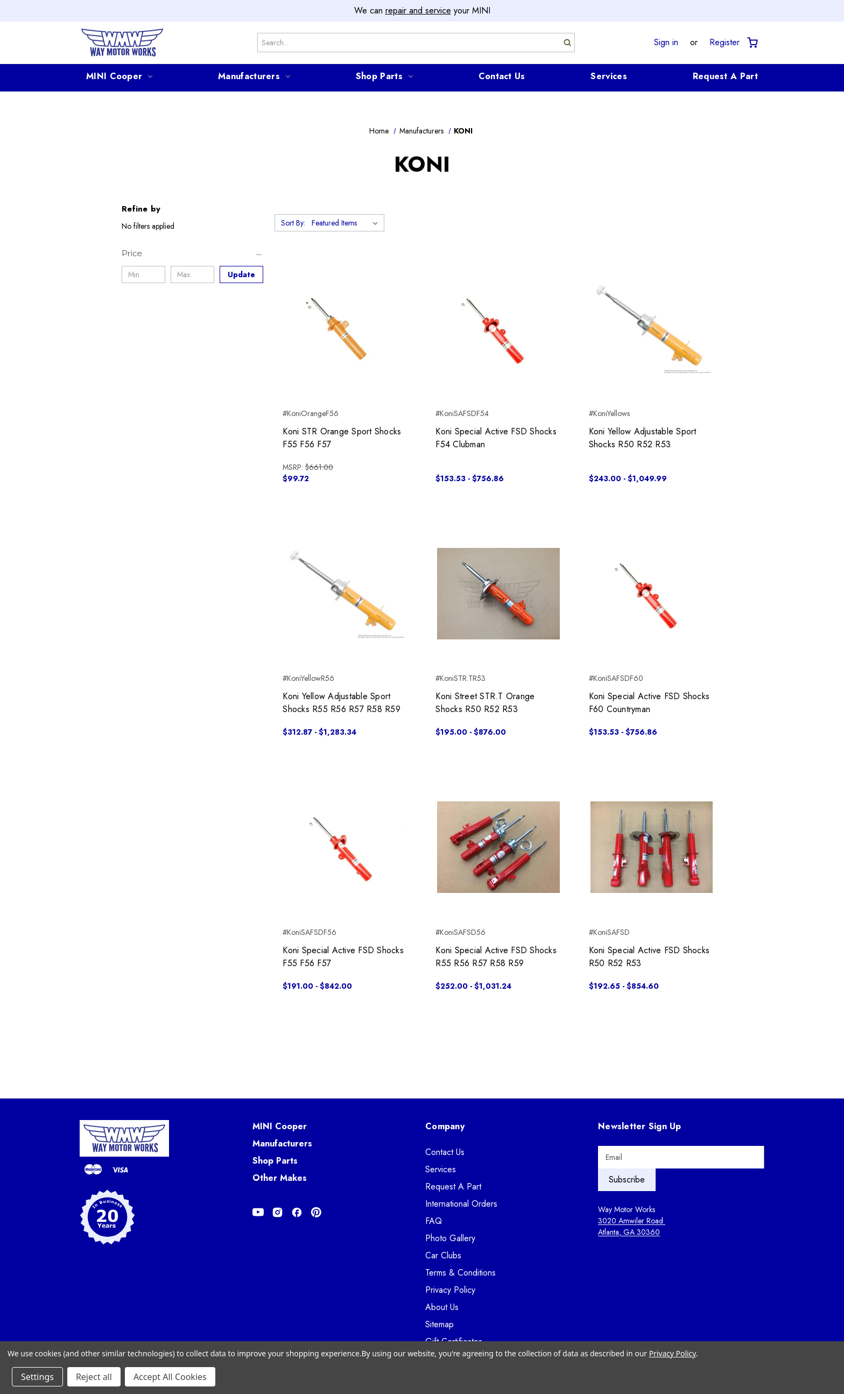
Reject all (94, 1377)
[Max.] (192, 274)
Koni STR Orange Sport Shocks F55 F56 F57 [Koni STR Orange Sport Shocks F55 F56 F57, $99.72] (342, 437)
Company (445, 1126)
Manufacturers (254, 76)
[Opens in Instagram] (277, 1212)
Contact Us (502, 76)
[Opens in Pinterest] (316, 1212)
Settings (37, 1377)
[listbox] (347, 223)
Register (724, 42)
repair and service (418, 10)
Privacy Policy (450, 1290)
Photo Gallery (450, 1238)
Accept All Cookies (170, 1377)
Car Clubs (443, 1255)
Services (608, 76)
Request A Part (725, 76)
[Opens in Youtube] (258, 1212)
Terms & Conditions (460, 1272)
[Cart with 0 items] (752, 42)
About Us (442, 1307)
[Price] (192, 253)
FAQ (433, 1221)
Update (241, 274)
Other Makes (279, 1178)
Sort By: (293, 222)
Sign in (666, 42)
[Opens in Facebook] (297, 1212)
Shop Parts (384, 76)
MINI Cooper (119, 76)
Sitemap (439, 1324)
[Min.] (143, 274)
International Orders (461, 1204)
